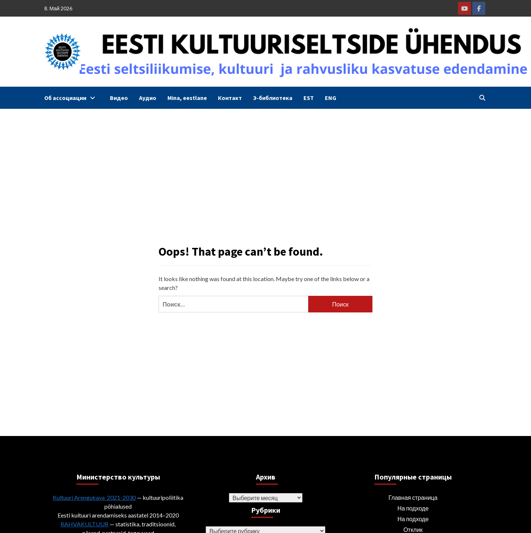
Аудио (147, 97)
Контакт (230, 97)
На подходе (413, 508)
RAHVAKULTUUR (84, 523)
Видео (119, 97)
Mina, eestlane (187, 97)
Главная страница (413, 497)
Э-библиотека (272, 97)
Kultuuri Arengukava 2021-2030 (94, 497)
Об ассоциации (71, 97)
